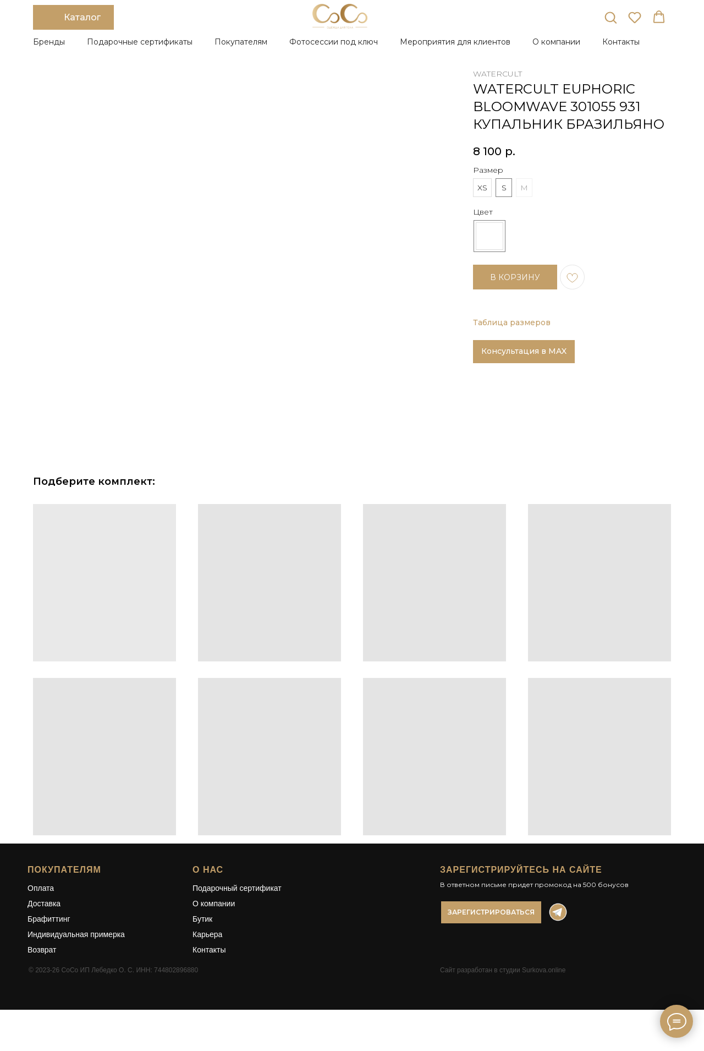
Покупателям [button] (241, 42)
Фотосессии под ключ (333, 42)
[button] (610, 17)
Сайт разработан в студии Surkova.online (502, 986)
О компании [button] (556, 42)
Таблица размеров (512, 322)
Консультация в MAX (523, 351)
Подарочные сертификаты (140, 42)
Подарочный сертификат (237, 904)
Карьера (207, 950)
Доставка (44, 920)
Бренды (49, 42)
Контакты (621, 42)
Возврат (42, 966)
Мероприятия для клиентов (455, 42)
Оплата (41, 904)
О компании (214, 920)
